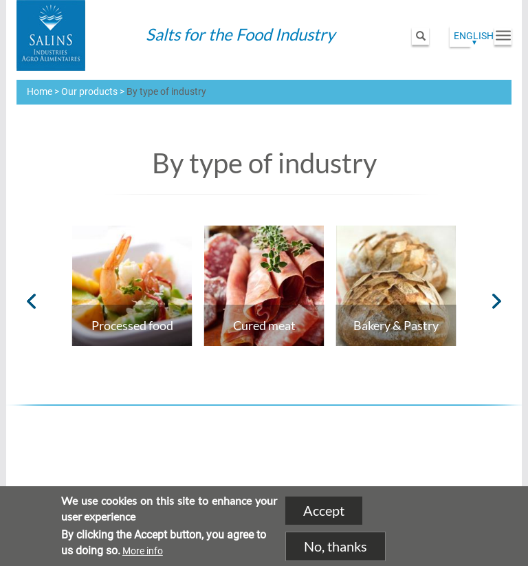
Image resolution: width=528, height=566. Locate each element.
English (474, 35)
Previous (31, 301)
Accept (323, 511)
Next (496, 301)
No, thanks (335, 546)
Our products (89, 91)
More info (142, 550)
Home (39, 91)
